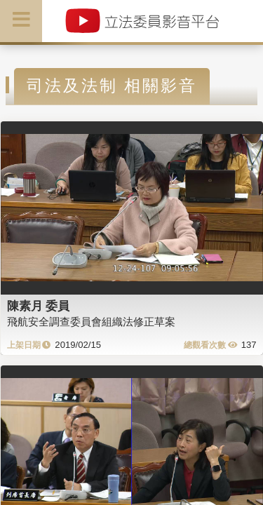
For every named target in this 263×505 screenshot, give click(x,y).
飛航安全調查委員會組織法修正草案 (91, 322)
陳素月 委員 (38, 305)
